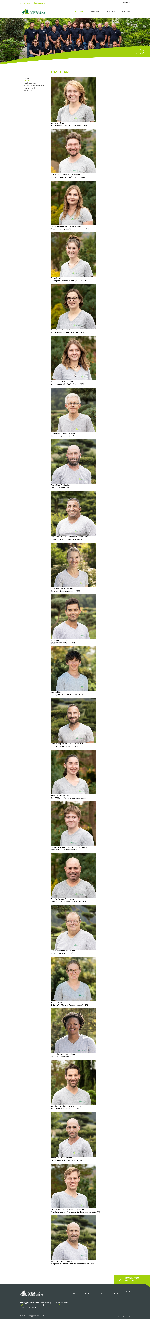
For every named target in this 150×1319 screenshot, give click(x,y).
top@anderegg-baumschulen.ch (34, 3)
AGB (119, 1316)
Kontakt (126, 12)
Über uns (79, 12)
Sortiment (95, 12)
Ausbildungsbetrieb (30, 83)
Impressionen (28, 90)
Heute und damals (29, 88)
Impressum (126, 1316)
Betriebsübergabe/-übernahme (34, 85)
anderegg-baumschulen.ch (54, 1305)
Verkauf (111, 12)
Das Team (27, 80)
